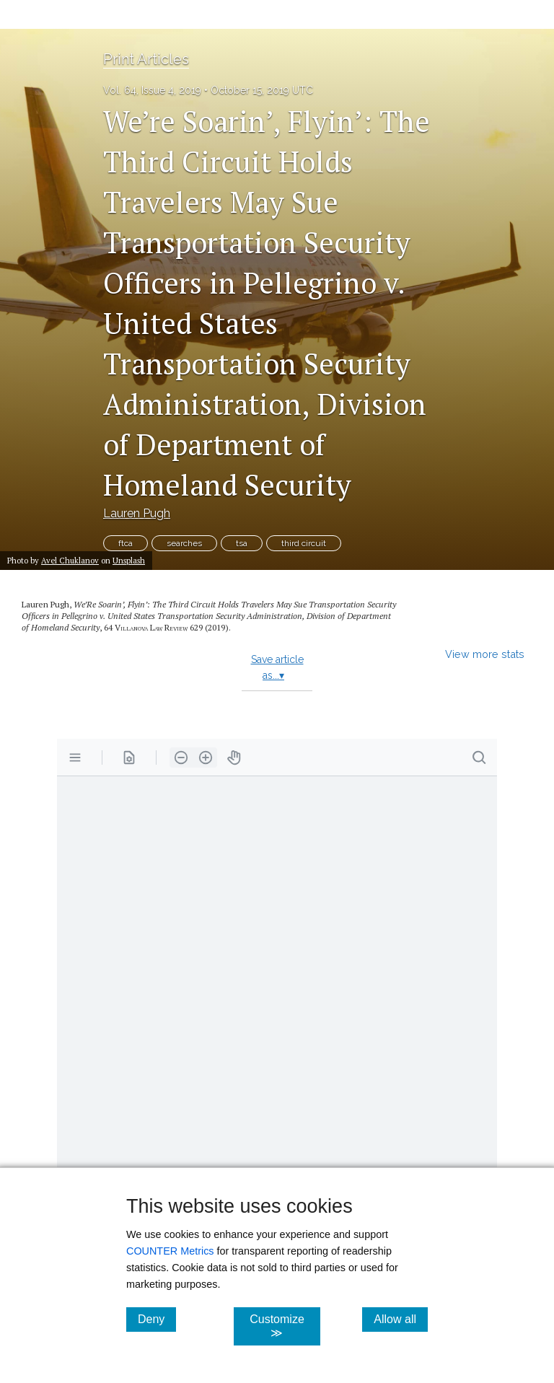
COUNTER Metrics (170, 1251)
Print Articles (146, 59)
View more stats (484, 654)
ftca (125, 543)
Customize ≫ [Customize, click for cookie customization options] (285, 1326)
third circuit (303, 543)
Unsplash (129, 560)
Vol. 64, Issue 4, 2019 (152, 90)
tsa (241, 543)
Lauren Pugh (136, 513)
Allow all (401, 1318)
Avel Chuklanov (70, 560)
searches (184, 543)
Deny (157, 1318)
